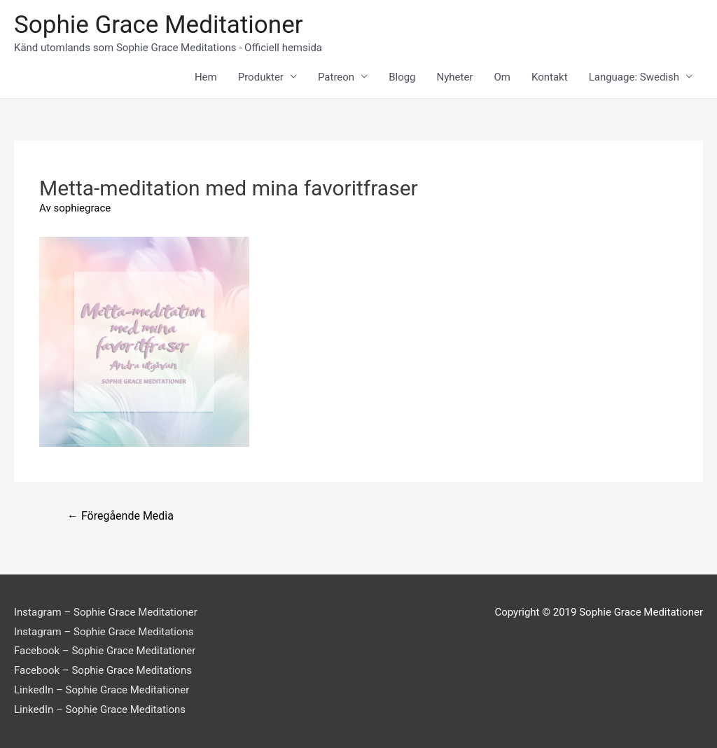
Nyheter (455, 77)
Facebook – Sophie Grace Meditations (103, 670)
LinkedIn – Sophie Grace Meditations (100, 709)
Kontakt (549, 77)
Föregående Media (120, 515)
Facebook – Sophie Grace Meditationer (104, 650)
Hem (206, 77)
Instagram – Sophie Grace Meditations (104, 631)
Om (502, 77)
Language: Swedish (634, 77)
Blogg (402, 77)
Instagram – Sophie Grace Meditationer (105, 612)
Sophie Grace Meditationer (158, 25)
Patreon (336, 77)
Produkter (261, 77)
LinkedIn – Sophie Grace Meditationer (101, 690)
